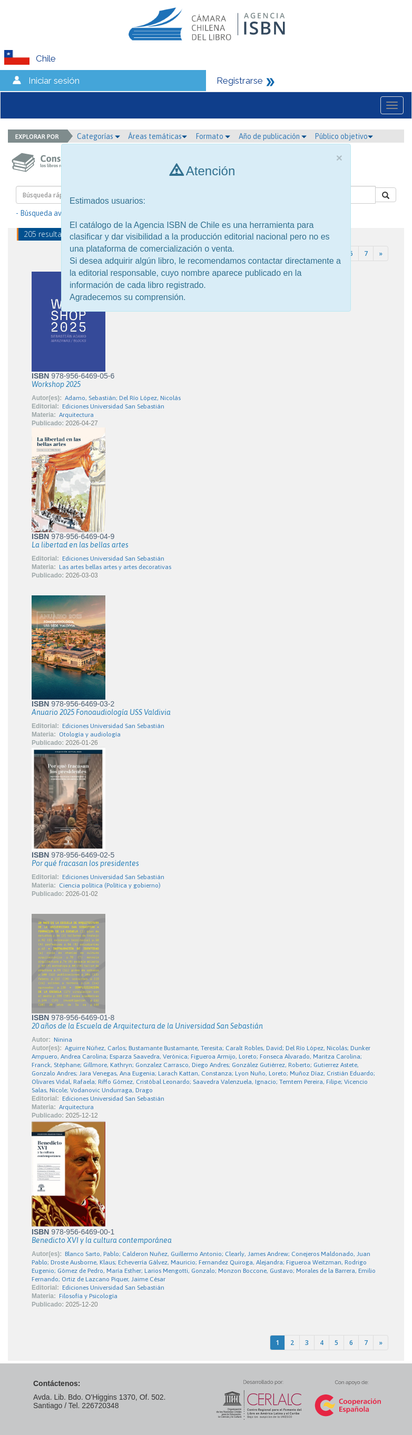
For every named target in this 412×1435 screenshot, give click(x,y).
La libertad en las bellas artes (80, 545)
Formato (212, 136)
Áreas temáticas (157, 136)
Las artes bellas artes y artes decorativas (115, 567)
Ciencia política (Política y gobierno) (110, 885)
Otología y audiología (90, 734)
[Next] (380, 253)
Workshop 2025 (56, 384)
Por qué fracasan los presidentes (85, 863)
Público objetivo (344, 136)
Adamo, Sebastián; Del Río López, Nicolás (123, 398)
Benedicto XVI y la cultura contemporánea (102, 1240)
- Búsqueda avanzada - (53, 213)
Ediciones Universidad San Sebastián (113, 406)
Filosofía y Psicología (88, 1296)
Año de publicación (273, 136)
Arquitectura (76, 414)
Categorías (98, 136)
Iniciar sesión (54, 80)
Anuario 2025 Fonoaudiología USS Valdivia (101, 712)
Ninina (63, 1039)
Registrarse (240, 80)
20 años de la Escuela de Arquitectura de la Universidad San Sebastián (147, 1026)
